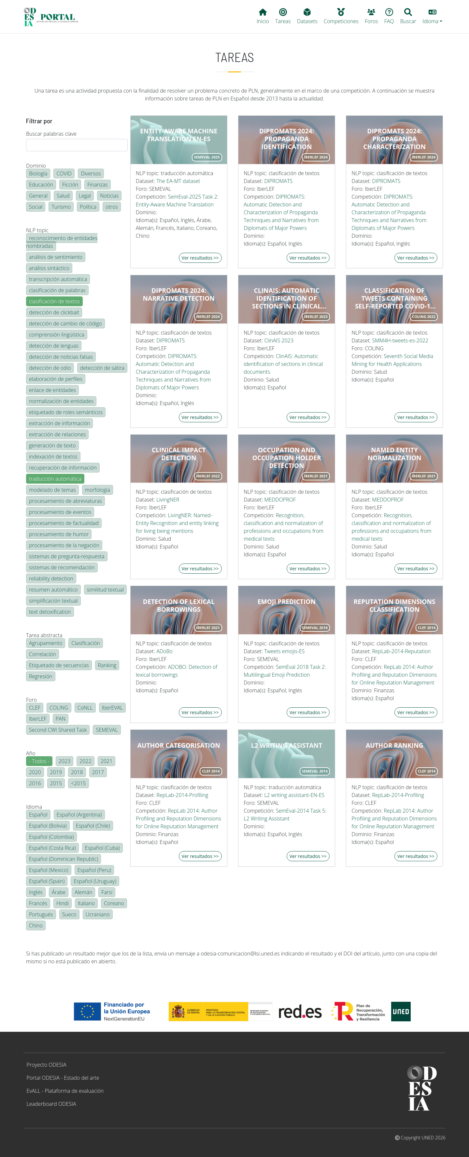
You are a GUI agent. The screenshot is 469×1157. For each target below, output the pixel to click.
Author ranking (394, 745)
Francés (38, 903)
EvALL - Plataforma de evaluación (65, 1090)
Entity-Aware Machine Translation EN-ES (178, 135)
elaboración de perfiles (55, 379)
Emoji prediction (287, 602)
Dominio (36, 165)
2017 (98, 772)
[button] (432, 17)
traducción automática (55, 478)
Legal (85, 195)
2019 (56, 772)
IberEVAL (112, 707)
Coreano (114, 903)
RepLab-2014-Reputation (401, 651)
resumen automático (53, 589)
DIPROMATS (278, 181)
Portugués (41, 914)
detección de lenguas (53, 345)
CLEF (34, 707)
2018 (77, 772)
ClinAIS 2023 (278, 340)
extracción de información (59, 423)
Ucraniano (98, 914)
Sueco (69, 914)
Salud (63, 195)
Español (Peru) (94, 870)
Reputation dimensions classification (394, 605)
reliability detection (51, 578)
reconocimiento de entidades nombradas (61, 241)
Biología (38, 173)
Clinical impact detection (179, 454)
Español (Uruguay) (95, 881)
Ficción (70, 184)
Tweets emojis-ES (284, 651)
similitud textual (105, 589)
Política (88, 206)
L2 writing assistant (286, 745)
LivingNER (167, 499)
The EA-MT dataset (178, 181)
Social (35, 206)
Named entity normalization (394, 454)
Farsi (106, 892)
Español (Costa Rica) (52, 847)
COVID (64, 173)
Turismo (61, 206)
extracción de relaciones (57, 434)
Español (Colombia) (51, 836)
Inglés (36, 892)
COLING (59, 707)
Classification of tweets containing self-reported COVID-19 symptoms (394, 298)
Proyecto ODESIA (46, 1064)
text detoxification (50, 611)
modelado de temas (52, 489)
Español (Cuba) (102, 847)
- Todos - (39, 761)
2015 (56, 783)
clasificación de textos (54, 301)
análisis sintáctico (49, 268)
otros (112, 206)
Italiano (86, 903)
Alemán (83, 892)
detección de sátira (102, 367)
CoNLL (85, 707)
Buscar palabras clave (51, 133)
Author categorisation (178, 745)
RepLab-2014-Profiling (182, 795)
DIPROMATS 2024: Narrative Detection (179, 294)
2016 (35, 783)
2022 (85, 761)
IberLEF (38, 718)
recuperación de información (63, 467)
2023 (65, 761)
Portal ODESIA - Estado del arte (63, 1077)
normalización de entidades (61, 401)
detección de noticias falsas (61, 356)
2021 (107, 761)
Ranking (107, 665)
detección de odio (50, 367)
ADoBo (164, 651)
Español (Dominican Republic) (63, 859)
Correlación (42, 654)
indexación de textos (53, 456)
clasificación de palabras (57, 290)
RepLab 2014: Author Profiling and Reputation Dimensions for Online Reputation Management (394, 674)
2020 (35, 772)
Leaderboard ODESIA (51, 1103)
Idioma (34, 806)
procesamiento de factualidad (64, 523)
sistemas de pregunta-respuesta (67, 556)
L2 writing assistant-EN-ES (294, 795)
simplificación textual (53, 600)
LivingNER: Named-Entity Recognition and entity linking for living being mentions (177, 523)
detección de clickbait (54, 312)
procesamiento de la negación (64, 545)
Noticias (109, 195)
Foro (31, 699)
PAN (61, 718)
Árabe (59, 892)
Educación (41, 184)
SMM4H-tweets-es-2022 (400, 340)
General (38, 195)
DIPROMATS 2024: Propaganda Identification (286, 139)
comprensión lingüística (56, 334)
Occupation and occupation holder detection (286, 458)
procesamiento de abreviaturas (65, 500)
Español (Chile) (93, 825)
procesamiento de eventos (60, 512)
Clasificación (85, 643)
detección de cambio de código (65, 323)
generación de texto (52, 445)
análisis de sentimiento (55, 257)
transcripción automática (58, 279)
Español (38, 814)
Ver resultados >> (200, 258)
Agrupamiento (45, 643)
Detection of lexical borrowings (179, 605)
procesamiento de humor (59, 534)
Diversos (91, 173)
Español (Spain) (46, 881)
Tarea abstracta (44, 635)
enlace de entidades (52, 390)
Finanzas (97, 184)
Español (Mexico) (48, 870)
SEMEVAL (107, 729)
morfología (97, 489)
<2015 (78, 783)
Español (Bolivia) (48, 825)
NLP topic (37, 230)
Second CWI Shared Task (58, 729)
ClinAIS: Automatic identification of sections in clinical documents (283, 364)
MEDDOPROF (280, 499)
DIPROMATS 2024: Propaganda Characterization (394, 139)
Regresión (40, 676)
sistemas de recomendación (62, 567)
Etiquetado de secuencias (59, 665)
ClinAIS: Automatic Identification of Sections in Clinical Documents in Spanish (286, 298)
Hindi (62, 903)
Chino (36, 925)
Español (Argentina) (79, 814)
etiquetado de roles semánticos (66, 412)
